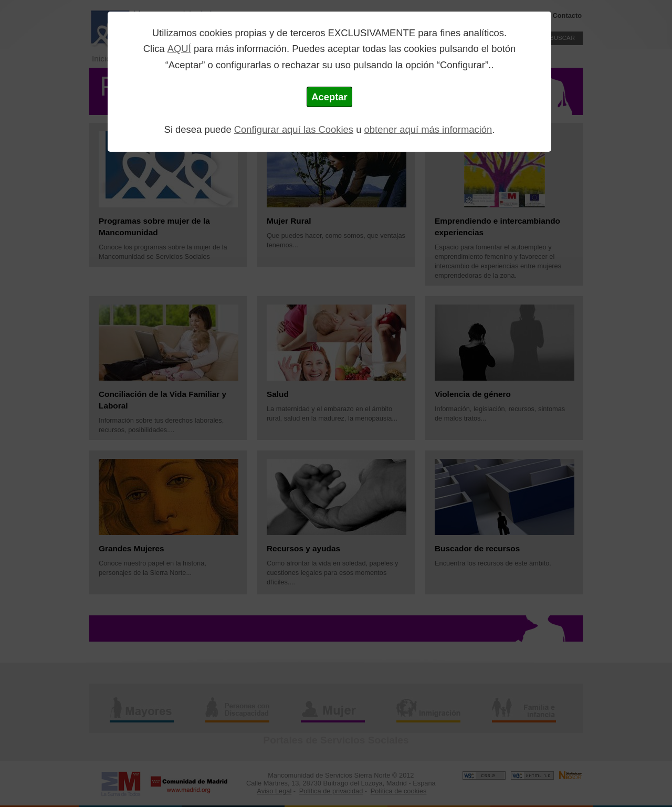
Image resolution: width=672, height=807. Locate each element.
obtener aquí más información (428, 129)
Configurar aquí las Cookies (293, 129)
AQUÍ (179, 48)
